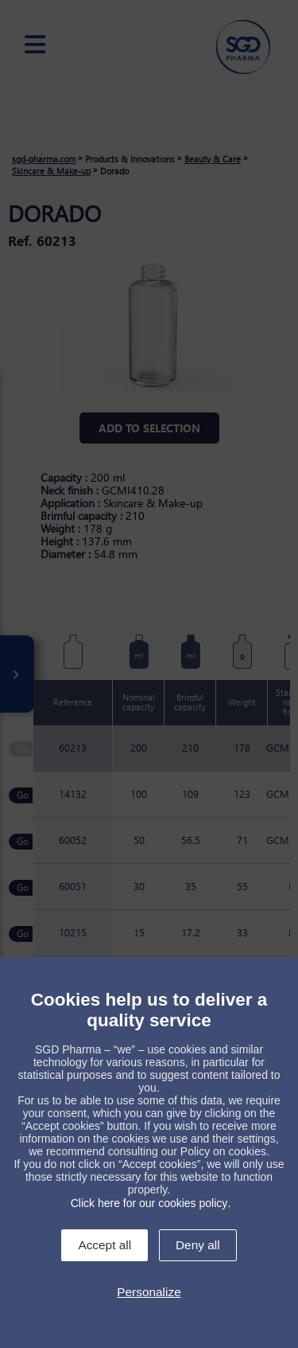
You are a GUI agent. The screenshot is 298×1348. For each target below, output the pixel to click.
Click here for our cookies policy (149, 1203)
